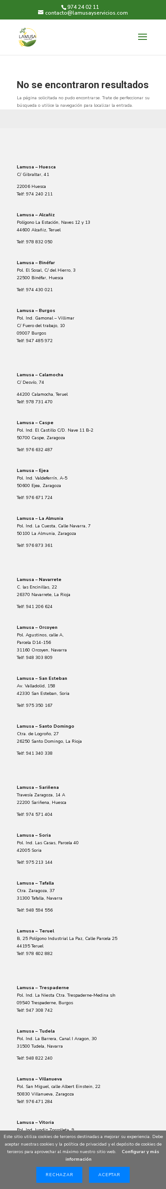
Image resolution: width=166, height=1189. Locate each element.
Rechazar (59, 1175)
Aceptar (109, 1175)
